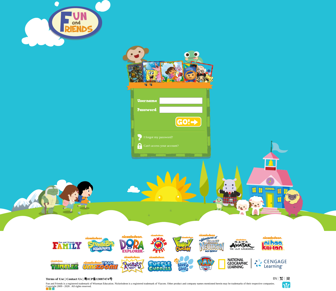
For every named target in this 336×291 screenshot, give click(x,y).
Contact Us (74, 279)
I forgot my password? (155, 137)
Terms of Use (55, 279)
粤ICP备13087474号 (98, 279)
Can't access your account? (158, 145)
